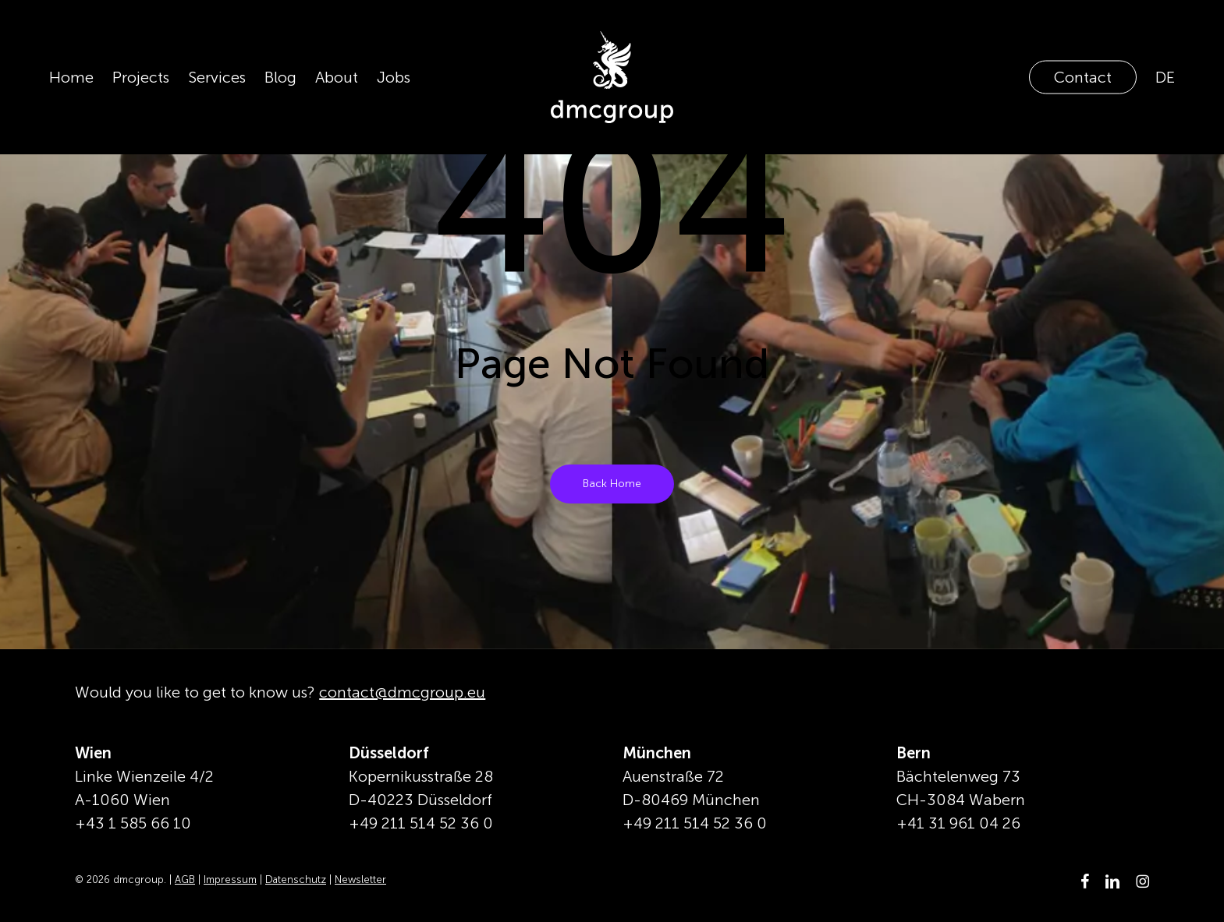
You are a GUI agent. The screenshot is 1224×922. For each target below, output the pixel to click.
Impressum (230, 879)
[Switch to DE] (1165, 77)
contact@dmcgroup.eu (402, 692)
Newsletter (360, 879)
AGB (185, 879)
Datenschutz (295, 879)
